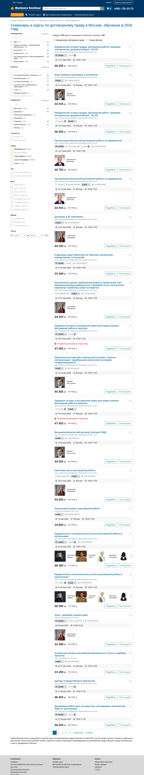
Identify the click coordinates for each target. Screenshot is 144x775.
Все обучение (17, 15)
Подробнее (110, 66)
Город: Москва (96, 40)
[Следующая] (78, 733)
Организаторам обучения (20, 769)
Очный (72, 55)
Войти (109, 2)
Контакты (14, 767)
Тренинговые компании (103, 762)
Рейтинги (98, 767)
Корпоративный (72, 80)
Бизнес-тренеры (101, 764)
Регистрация (124, 66)
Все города (17, 2)
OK (46, 235)
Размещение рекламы (19, 772)
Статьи (97, 769)
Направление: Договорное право (70, 40)
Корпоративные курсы (84, 15)
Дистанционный (73, 146)
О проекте (14, 762)
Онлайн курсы (33, 15)
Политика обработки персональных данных (27, 764)
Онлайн (60, 55)
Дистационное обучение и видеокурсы (67, 764)
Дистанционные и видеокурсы (57, 15)
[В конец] (89, 733)
